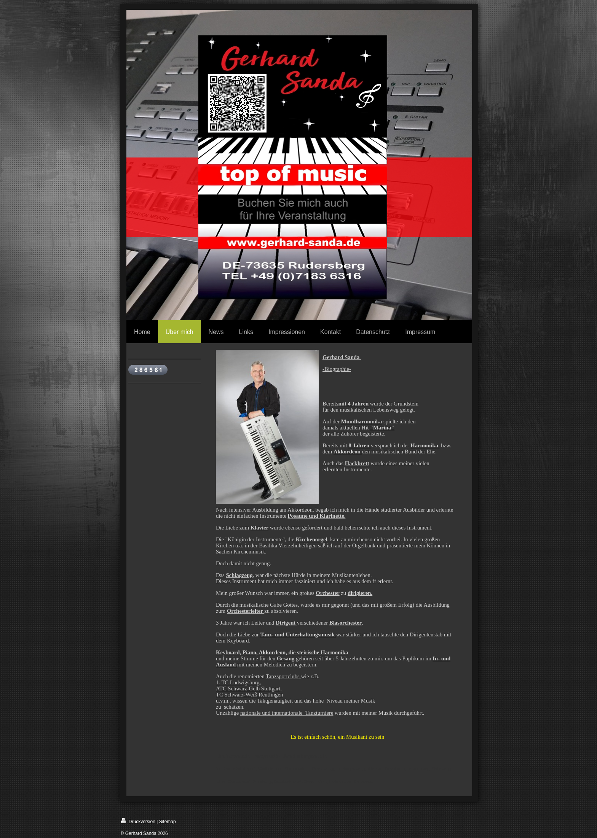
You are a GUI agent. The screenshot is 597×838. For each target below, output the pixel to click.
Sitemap (167, 821)
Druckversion (138, 821)
